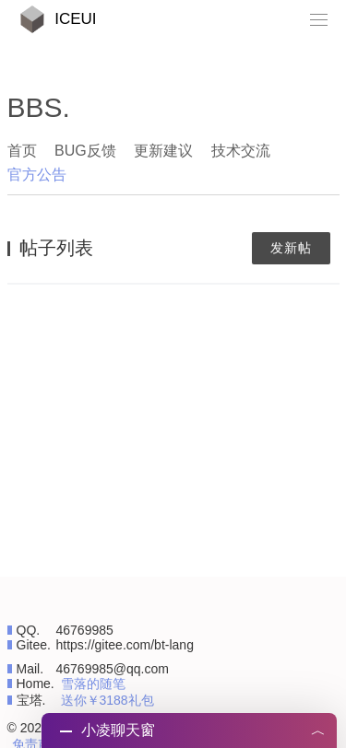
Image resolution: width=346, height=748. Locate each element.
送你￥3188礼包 (107, 700)
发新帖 (291, 248)
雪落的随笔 (93, 683)
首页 (22, 150)
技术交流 (240, 150)
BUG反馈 (85, 150)
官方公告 (36, 174)
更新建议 (163, 150)
